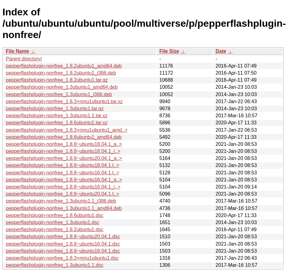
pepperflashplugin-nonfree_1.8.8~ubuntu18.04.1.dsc (63, 251)
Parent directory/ (24, 58)
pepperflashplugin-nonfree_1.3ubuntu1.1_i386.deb (61, 201)
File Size (169, 51)
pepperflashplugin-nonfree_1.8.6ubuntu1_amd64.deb (64, 137)
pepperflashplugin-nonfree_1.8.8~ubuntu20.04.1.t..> (62, 193)
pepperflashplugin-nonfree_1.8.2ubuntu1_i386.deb (61, 73)
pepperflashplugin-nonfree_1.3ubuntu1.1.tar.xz (57, 115)
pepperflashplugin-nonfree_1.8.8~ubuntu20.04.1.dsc (63, 236)
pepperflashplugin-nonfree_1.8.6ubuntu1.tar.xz (57, 122)
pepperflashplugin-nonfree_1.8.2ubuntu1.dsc (55, 229)
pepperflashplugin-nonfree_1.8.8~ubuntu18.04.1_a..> (64, 144)
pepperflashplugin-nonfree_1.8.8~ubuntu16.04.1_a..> (64, 179)
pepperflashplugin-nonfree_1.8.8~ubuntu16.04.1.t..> (62, 172)
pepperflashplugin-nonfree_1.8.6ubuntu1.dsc (55, 215)
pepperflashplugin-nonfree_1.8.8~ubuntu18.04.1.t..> (62, 165)
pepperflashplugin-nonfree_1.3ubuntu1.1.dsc (55, 265)
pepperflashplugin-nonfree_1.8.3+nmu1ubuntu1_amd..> (66, 130)
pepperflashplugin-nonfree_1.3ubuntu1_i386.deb (59, 94)
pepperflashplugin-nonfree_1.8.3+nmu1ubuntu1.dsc (62, 258)
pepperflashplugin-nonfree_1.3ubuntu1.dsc (52, 222)
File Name (17, 51)
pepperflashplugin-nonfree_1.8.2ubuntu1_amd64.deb (64, 65)
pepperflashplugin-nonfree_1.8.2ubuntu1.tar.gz (57, 80)
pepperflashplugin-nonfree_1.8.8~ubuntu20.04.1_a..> (64, 158)
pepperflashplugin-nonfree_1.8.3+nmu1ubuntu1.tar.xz (64, 101)
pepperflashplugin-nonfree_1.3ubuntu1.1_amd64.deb (64, 208)
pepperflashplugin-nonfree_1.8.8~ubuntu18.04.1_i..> (63, 151)
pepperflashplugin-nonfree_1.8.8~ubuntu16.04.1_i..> (63, 186)
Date (221, 51)
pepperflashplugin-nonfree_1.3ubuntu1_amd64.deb (62, 87)
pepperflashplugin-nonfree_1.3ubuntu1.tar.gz (55, 108)
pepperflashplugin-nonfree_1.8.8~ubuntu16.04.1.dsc (63, 244)
